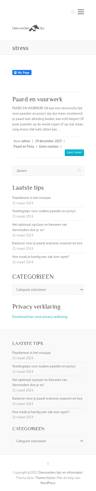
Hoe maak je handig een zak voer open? (40, 257)
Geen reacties (49, 146)
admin (25, 141)
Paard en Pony (24, 146)
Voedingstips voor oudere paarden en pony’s (44, 211)
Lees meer (74, 152)
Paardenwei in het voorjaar (31, 198)
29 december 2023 (48, 141)
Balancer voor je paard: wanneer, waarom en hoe (47, 243)
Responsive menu (81, 11)
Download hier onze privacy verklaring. (40, 317)
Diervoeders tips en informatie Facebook (48, 464)
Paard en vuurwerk (37, 99)
